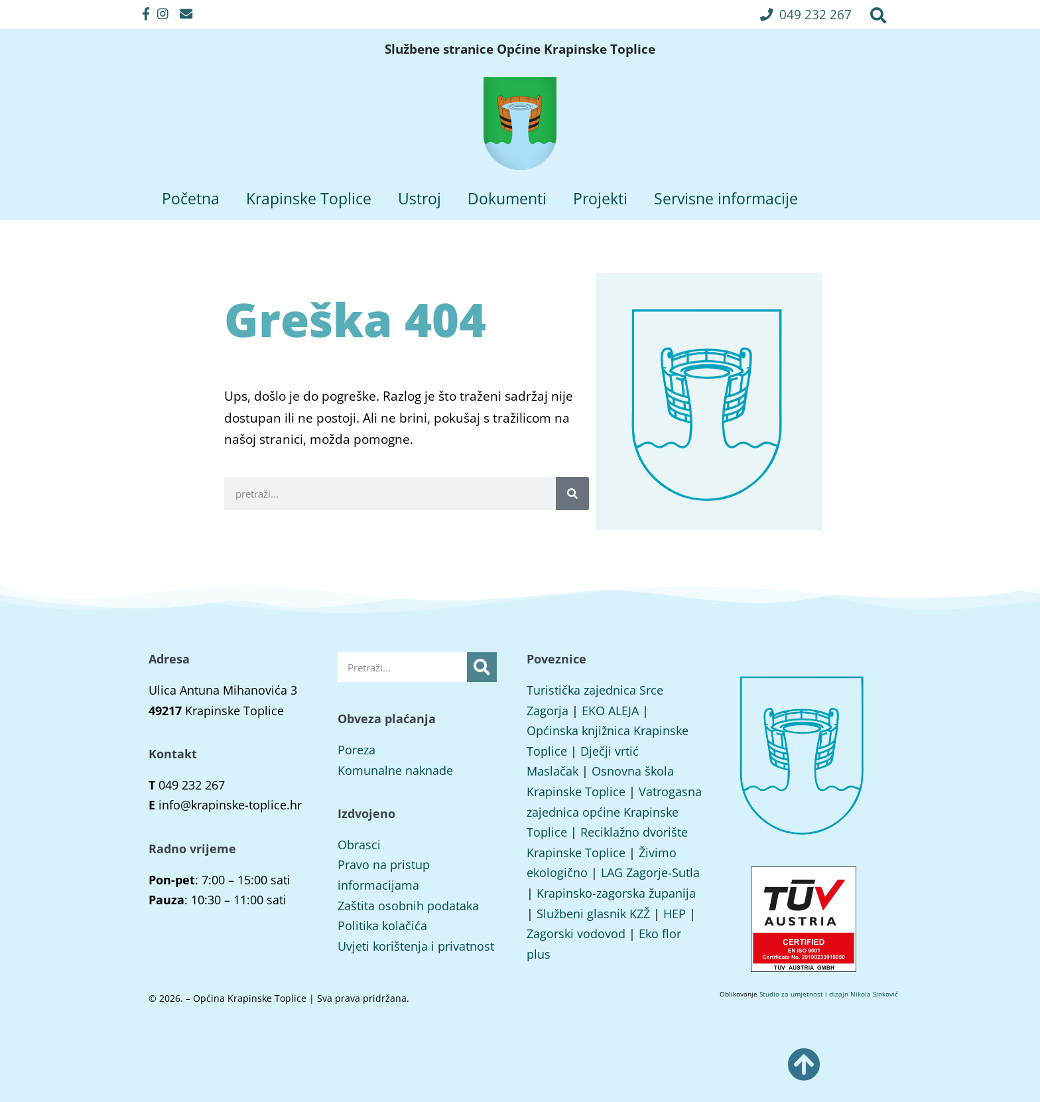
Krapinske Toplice (308, 198)
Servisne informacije (726, 198)
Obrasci (359, 845)
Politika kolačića (382, 925)
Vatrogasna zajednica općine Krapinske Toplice (614, 812)
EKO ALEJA (610, 711)
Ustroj (419, 198)
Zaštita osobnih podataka (408, 906)
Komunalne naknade (395, 770)
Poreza (356, 750)
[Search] (572, 493)
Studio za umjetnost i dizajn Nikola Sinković (828, 994)
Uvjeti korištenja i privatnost (416, 946)
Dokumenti (507, 198)
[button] (806, 14)
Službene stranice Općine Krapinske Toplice (520, 49)
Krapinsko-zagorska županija (616, 893)
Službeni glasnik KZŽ (593, 914)
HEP (674, 914)
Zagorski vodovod (576, 933)
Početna (191, 198)
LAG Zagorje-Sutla (650, 872)
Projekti (600, 198)
